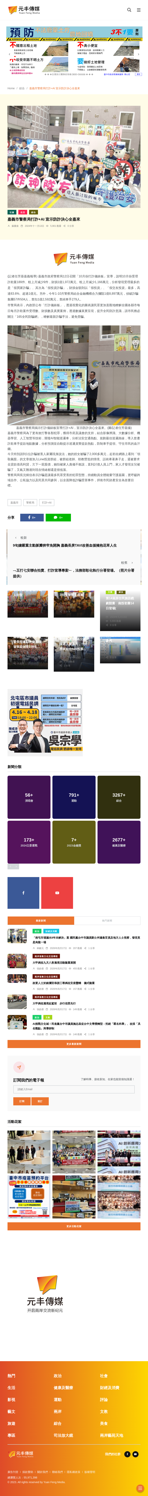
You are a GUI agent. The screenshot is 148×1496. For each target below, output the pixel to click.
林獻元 (40, 948)
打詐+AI (46, 502)
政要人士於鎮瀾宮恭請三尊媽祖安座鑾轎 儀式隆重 (64, 983)
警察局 (30, 502)
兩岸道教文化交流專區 (46, 956)
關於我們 (42, 1471)
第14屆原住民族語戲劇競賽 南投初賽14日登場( (120, 603)
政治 (37, 931)
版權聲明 (89, 1471)
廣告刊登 (13, 1471)
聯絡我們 (57, 1471)
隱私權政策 (73, 1471)
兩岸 (57, 1411)
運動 (57, 1400)
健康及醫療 (63, 1388)
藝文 (11, 1411)
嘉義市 (14, 502)
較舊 (128, 562)
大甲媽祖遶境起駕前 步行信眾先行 (54, 1003)
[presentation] (9, 54)
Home (11, 88)
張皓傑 (40, 968)
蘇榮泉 (15, 226)
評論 (104, 1400)
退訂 (40, 1101)
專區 (11, 1435)
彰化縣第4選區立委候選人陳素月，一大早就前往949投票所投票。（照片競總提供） (73, 649)
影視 (11, 1400)
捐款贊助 (27, 1471)
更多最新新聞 (74, 1044)
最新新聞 (41, 920)
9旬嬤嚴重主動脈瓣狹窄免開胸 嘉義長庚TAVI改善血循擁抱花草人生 (65, 545)
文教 (110, 592)
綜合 (22, 88)
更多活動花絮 (74, 1226)
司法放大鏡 (63, 1435)
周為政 (67, 653)
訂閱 (21, 1101)
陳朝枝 (67, 599)
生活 (22, 212)
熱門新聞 (107, 920)
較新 (20, 537)
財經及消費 (51, 931)
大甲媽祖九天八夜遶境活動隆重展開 (54, 962)
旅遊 (11, 1423)
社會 (12, 212)
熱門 (11, 1376)
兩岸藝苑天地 (111, 1435)
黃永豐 (21, 599)
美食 (104, 1423)
